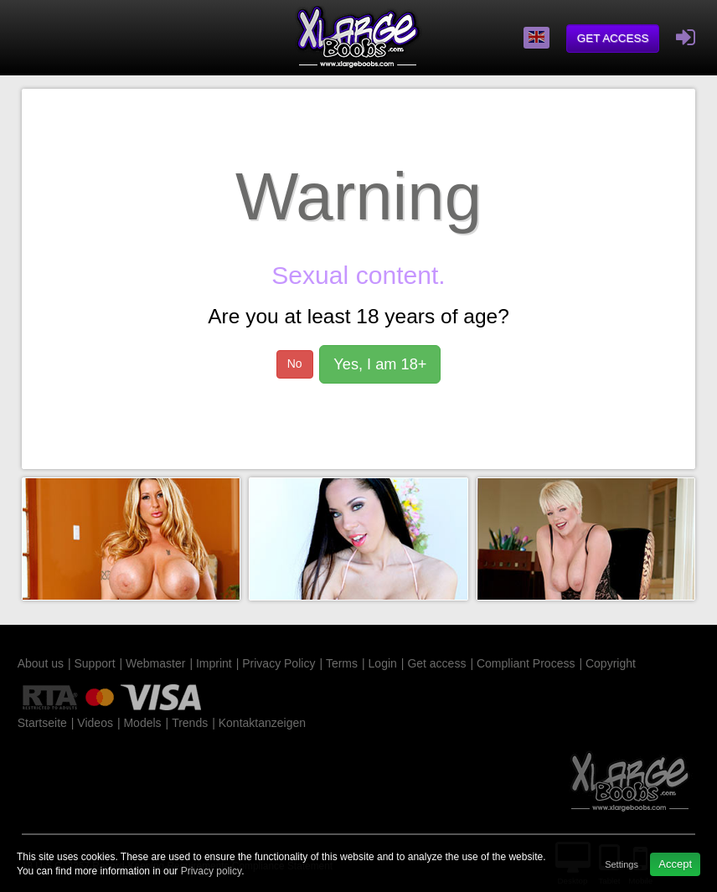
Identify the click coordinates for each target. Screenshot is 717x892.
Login (383, 663)
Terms (342, 663)
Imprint (214, 663)
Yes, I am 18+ (379, 364)
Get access (613, 38)
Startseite (42, 723)
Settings (621, 864)
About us (41, 663)
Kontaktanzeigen (262, 723)
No (294, 363)
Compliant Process (526, 663)
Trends (190, 723)
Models (142, 723)
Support (94, 663)
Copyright (610, 663)
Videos (95, 723)
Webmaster (155, 663)
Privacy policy (211, 871)
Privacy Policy (278, 663)
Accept (675, 864)
